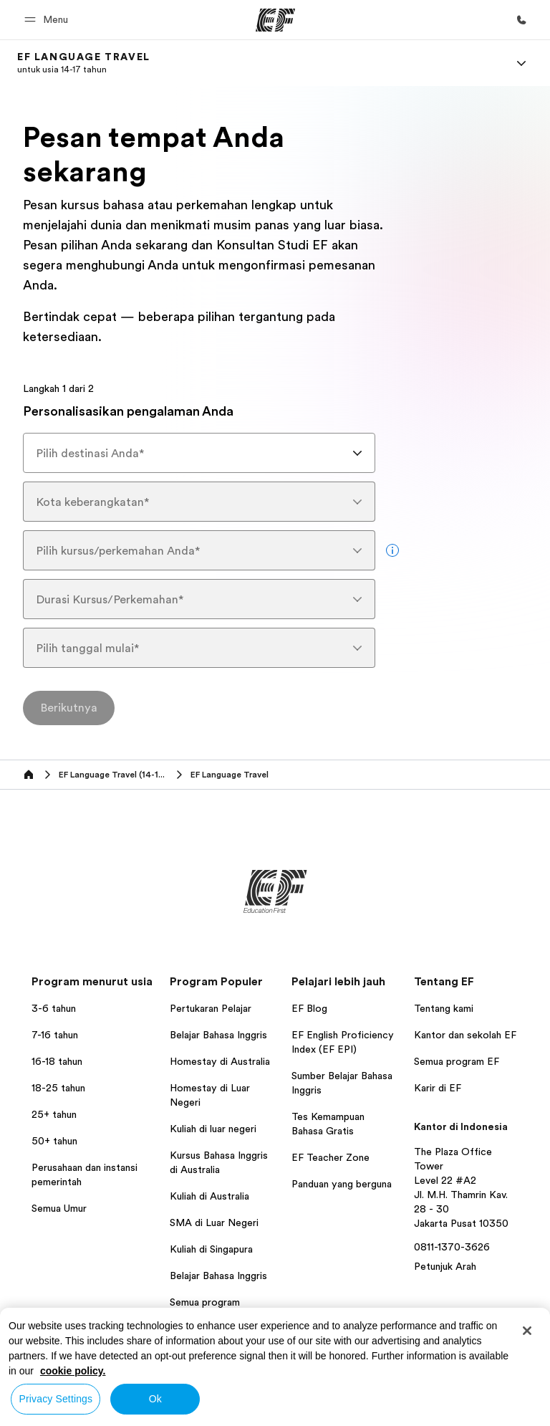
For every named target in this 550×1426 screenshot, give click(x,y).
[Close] (527, 1330)
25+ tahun (54, 1114)
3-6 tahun (54, 1008)
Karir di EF (437, 1088)
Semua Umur (59, 1208)
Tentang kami (443, 1008)
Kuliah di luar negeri (213, 1128)
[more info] (392, 550)
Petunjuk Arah (445, 1266)
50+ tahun (54, 1141)
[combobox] (199, 453)
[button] (48, 19)
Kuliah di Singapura (211, 1249)
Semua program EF (456, 1061)
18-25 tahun (58, 1088)
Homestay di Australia (220, 1061)
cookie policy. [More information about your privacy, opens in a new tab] (73, 1371)
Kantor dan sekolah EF (465, 1034)
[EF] (275, 20)
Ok (155, 1399)
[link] (83, 63)
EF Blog (309, 1008)
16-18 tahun (57, 1061)
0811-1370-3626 (452, 1247)
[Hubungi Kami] (521, 20)
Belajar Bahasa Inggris (218, 1034)
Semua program (205, 1302)
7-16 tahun (55, 1034)
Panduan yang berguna (341, 1184)
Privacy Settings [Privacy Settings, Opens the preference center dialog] (56, 1399)
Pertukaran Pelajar (210, 1008)
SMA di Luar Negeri (214, 1222)
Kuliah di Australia (209, 1196)
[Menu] (521, 63)
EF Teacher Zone (330, 1157)
